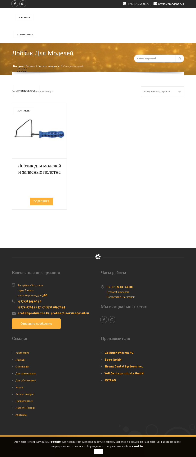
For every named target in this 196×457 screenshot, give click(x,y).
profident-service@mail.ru (70, 313)
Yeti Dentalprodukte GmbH (124, 373)
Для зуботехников (26, 380)
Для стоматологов (26, 373)
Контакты (21, 414)
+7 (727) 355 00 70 (29, 301)
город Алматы (25, 290)
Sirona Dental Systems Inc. (124, 366)
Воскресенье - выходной (121, 296)
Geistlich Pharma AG (119, 352)
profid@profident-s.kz (33, 313)
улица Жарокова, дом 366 (32, 295)
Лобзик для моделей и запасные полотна (39, 168)
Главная (30, 66)
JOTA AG (110, 380)
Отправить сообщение (36, 323)
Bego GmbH (113, 359)
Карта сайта (22, 352)
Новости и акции (25, 407)
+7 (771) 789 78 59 (53, 307)
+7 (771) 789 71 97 (29, 307)
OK (98, 451)
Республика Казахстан (30, 285)
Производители (24, 400)
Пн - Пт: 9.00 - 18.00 (120, 286)
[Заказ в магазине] (162, 91)
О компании (22, 366)
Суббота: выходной (118, 291)
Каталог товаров (47, 66)
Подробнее (41, 201)
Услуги (20, 387)
